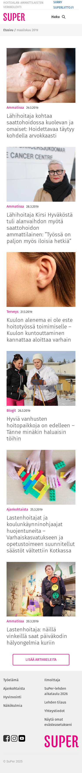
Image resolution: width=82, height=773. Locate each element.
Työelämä (11, 679)
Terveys (12, 311)
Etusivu (8, 30)
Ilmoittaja (52, 679)
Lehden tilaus (55, 702)
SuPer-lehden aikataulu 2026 (56, 691)
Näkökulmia (12, 705)
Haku (55, 16)
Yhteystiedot (54, 710)
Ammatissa (15, 107)
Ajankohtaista (17, 509)
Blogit (11, 410)
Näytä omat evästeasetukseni (58, 722)
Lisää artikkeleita (41, 659)
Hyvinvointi (12, 697)
